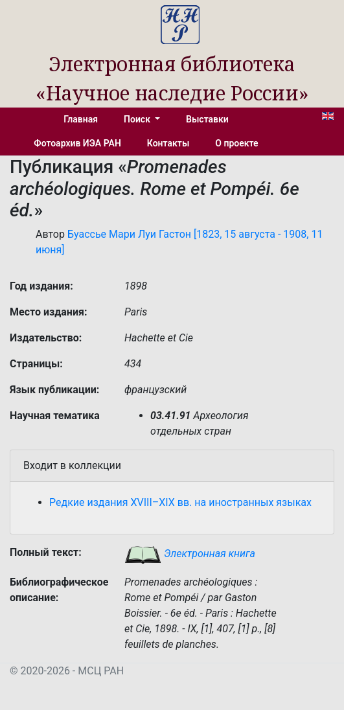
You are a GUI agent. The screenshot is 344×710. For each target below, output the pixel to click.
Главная (80, 119)
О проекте (236, 143)
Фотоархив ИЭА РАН (77, 143)
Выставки (207, 119)
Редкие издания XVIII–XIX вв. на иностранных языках (180, 502)
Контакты (168, 143)
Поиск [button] (138, 119)
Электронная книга (189, 553)
